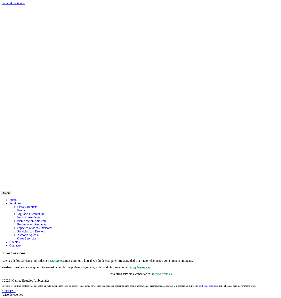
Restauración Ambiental (32, 224)
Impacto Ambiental (29, 217)
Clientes (14, 242)
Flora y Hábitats (27, 206)
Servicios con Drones (30, 231)
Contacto (15, 245)
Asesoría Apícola (28, 235)
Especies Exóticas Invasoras (34, 228)
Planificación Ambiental (32, 221)
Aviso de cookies (12, 294)
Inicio (13, 199)
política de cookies (207, 286)
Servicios (15, 203)
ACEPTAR (9, 291)
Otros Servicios (26, 238)
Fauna (21, 210)
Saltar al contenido (13, 3)
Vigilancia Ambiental (30, 214)
